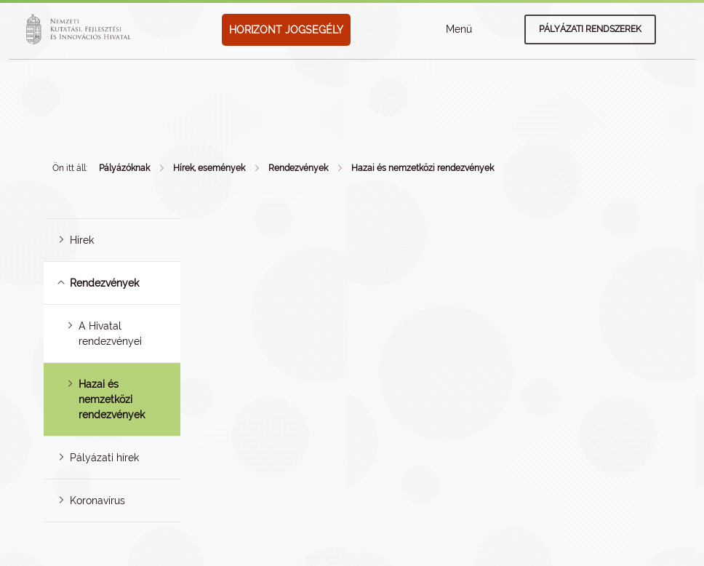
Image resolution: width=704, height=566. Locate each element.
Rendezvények (298, 168)
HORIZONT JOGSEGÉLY (286, 30)
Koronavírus (97, 500)
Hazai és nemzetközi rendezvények (422, 168)
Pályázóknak (124, 168)
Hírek (82, 240)
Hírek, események (209, 168)
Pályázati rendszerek (590, 29)
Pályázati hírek (104, 457)
